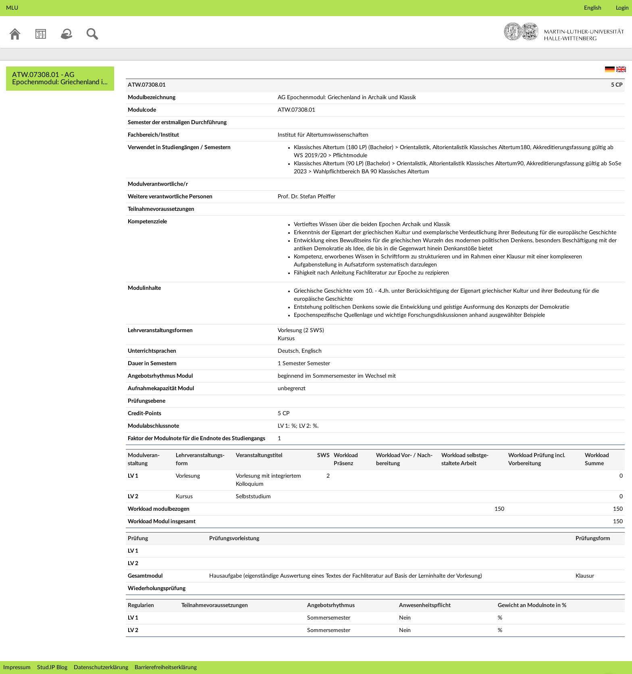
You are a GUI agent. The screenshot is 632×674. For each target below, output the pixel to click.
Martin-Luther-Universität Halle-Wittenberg (564, 31)
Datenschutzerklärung (101, 667)
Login (622, 8)
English (592, 8)
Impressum (17, 667)
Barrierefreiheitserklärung (166, 667)
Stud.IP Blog (52, 667)
